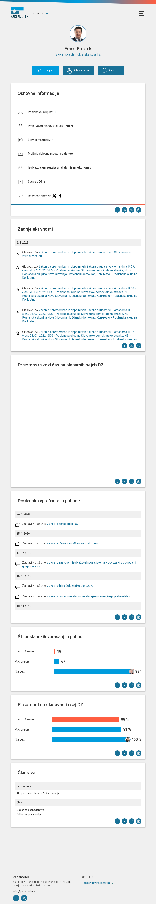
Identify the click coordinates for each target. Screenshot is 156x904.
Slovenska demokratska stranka (78, 54)
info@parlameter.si (24, 891)
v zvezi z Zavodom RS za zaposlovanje (72, 543)
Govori (113, 70)
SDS (56, 112)
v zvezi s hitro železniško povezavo (70, 585)
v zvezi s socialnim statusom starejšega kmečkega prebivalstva (88, 596)
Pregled (49, 70)
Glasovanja (81, 70)
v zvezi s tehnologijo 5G (62, 524)
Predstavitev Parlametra (95, 882)
